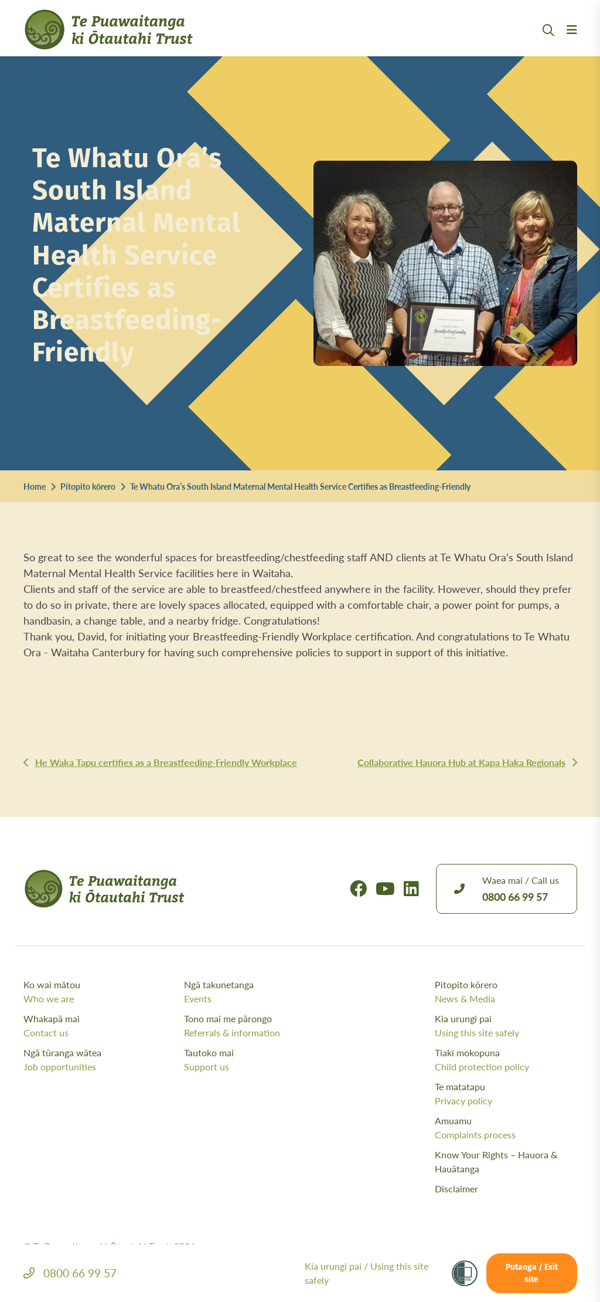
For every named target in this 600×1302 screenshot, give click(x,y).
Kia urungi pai (506, 1026)
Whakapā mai (100, 1026)
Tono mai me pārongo (261, 1026)
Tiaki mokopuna (506, 1060)
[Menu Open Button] (572, 44)
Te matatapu (506, 1094)
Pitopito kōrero (87, 486)
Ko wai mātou (100, 992)
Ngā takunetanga (261, 992)
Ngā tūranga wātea (100, 1060)
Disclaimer (456, 1188)
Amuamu (506, 1128)
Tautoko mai (261, 1060)
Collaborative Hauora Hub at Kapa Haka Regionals (461, 762)
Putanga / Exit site (532, 1273)
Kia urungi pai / (366, 1273)
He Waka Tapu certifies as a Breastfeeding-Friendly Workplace (166, 762)
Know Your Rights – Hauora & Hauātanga (496, 1161)
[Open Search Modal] (548, 44)
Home (34, 486)
